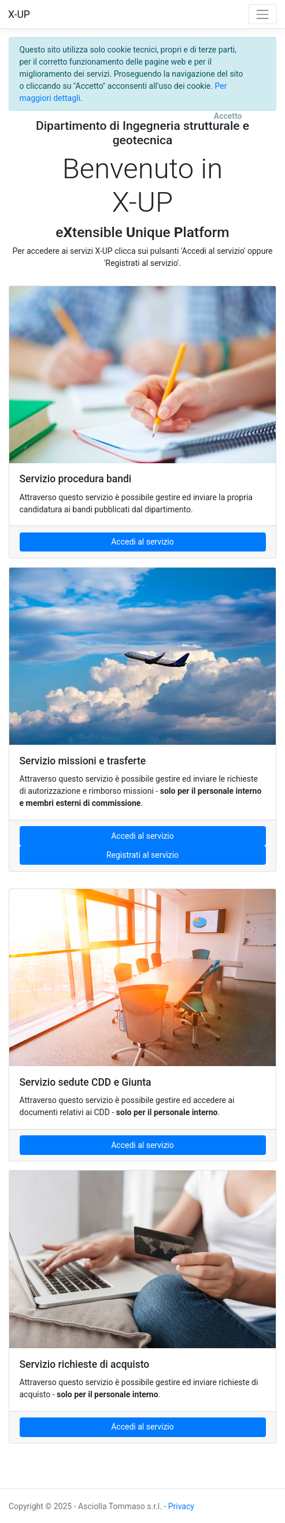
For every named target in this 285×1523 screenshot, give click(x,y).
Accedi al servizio (142, 541)
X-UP (19, 14)
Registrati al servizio (142, 855)
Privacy (181, 1506)
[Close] (227, 116)
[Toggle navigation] (263, 14)
